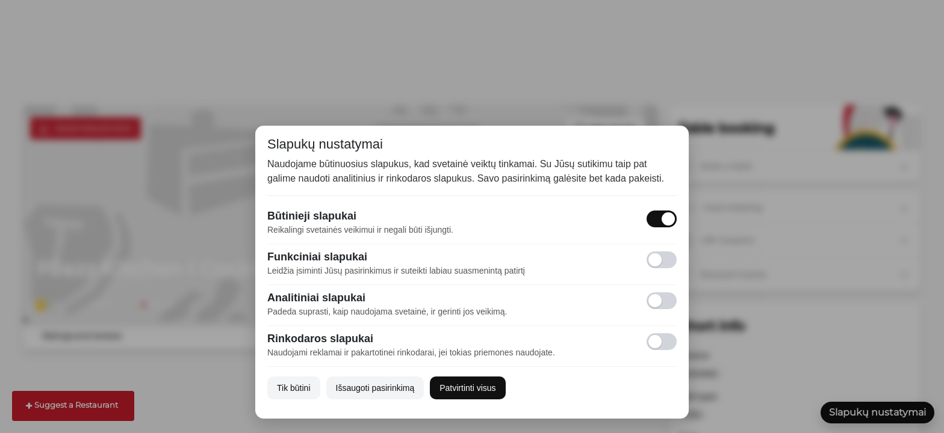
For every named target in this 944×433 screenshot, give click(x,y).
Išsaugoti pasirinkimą (375, 388)
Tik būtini (294, 388)
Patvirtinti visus (467, 388)
